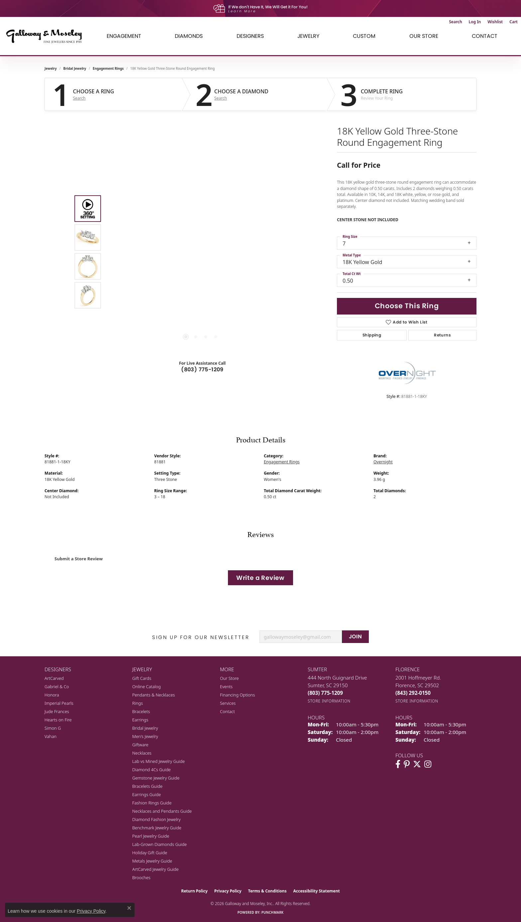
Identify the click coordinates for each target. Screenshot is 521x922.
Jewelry (308, 36)
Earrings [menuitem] (140, 720)
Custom (364, 36)
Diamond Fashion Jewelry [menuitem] (156, 819)
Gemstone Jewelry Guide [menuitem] (155, 778)
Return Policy (194, 891)
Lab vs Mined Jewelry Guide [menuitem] (158, 761)
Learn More (242, 11)
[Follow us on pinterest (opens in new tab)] (407, 764)
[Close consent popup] (129, 908)
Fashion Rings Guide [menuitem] (151, 803)
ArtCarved (54, 678)
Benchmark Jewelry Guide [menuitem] (156, 828)
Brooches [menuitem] (141, 877)
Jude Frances (57, 711)
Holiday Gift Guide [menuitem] (149, 853)
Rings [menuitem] (137, 703)
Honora (52, 695)
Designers (250, 36)
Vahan (50, 736)
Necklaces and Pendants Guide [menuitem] (162, 811)
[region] (200, 252)
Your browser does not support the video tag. (201, 177)
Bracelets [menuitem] (141, 711)
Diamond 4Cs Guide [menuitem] (151, 770)
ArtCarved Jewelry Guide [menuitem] (155, 869)
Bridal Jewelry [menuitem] (145, 728)
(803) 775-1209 (202, 369)
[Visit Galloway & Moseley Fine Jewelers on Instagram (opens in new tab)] (427, 764)
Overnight (383, 462)
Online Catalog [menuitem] (146, 687)
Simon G (53, 728)
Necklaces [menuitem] (142, 753)
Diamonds (189, 36)
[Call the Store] (325, 693)
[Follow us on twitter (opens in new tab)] (417, 764)
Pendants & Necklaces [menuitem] (153, 695)
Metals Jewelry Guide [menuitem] (152, 861)
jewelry (51, 68)
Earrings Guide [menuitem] (146, 794)
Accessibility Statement (316, 891)
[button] (455, 22)
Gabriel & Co (57, 687)
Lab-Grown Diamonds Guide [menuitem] (159, 844)
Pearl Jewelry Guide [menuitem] (150, 836)
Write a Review (260, 578)
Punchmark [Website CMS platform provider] (272, 912)
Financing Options (237, 695)
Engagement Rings (108, 68)
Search (79, 98)
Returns (442, 335)
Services (228, 703)
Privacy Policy (228, 891)
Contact (484, 36)
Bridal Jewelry (74, 68)
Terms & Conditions (267, 891)
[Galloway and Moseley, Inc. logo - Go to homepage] (46, 36)
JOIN (355, 636)
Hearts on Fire (58, 720)
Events (226, 687)
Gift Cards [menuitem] (141, 678)
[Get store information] (329, 701)
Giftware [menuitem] (140, 745)
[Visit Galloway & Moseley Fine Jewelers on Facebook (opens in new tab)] (397, 764)
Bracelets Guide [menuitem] (147, 786)
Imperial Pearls (59, 703)
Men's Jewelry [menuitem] (145, 736)
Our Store (423, 36)
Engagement (124, 36)
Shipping (372, 335)
